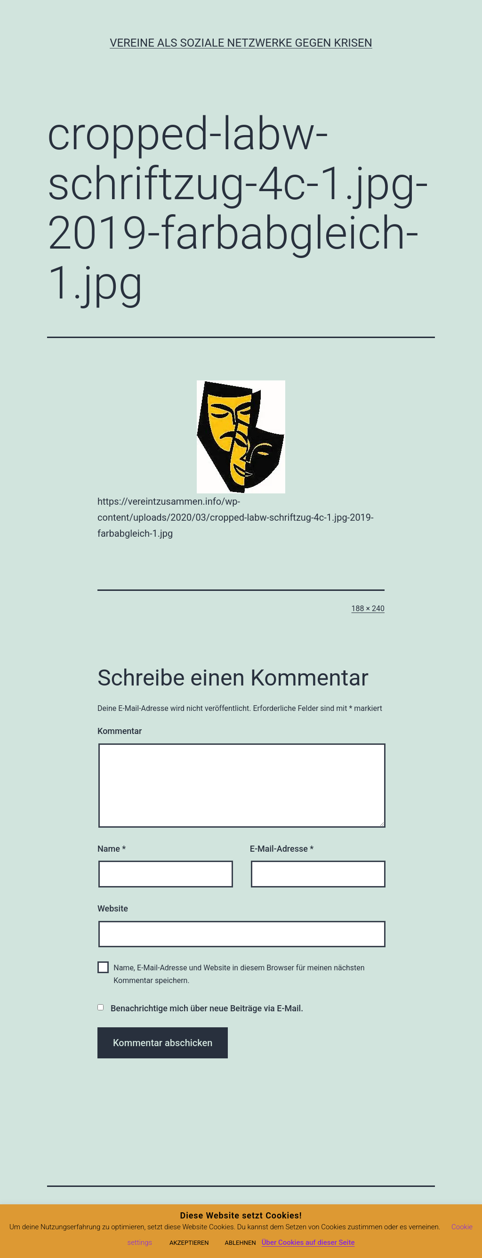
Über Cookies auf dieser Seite (308, 1242)
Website (112, 908)
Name (111, 849)
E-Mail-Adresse (282, 849)
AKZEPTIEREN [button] (189, 1242)
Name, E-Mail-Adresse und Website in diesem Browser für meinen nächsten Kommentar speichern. (238, 974)
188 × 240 (368, 608)
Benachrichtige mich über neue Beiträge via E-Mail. (207, 1008)
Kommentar (119, 731)
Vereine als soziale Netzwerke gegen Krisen (241, 42)
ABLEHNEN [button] (240, 1242)
